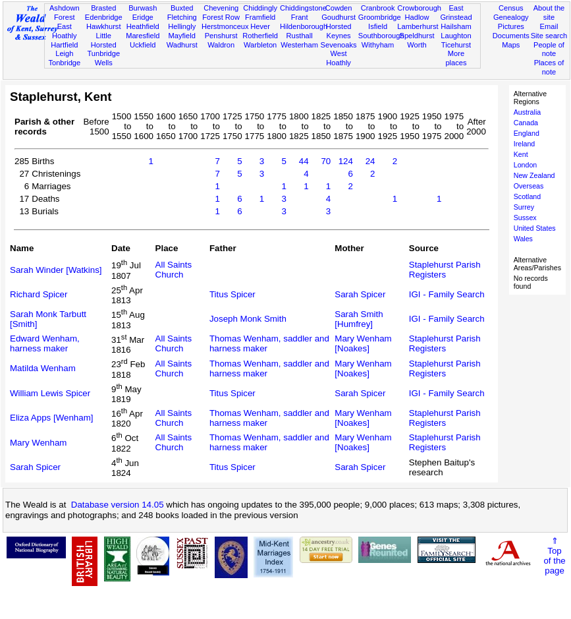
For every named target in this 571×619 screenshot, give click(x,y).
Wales (523, 239)
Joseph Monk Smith (247, 319)
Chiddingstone (303, 8)
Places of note (549, 67)
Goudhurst (338, 17)
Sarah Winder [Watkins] (56, 270)
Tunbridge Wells (103, 58)
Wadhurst (182, 45)
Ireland (524, 144)
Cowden (338, 8)
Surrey (524, 207)
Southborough (381, 36)
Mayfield (182, 36)
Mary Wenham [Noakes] (363, 343)
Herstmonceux (225, 26)
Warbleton (260, 45)
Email (549, 26)
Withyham (378, 45)
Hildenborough (303, 26)
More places (455, 58)
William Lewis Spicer (50, 393)
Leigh (64, 53)
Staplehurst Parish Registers (445, 270)
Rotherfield (260, 36)
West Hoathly (338, 58)
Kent (521, 154)
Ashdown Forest (64, 12)
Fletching (182, 17)
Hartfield (64, 45)
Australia (527, 112)
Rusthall (299, 36)
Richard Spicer (38, 294)
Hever (260, 26)
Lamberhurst (417, 26)
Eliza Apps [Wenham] (51, 418)
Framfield (260, 17)
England (526, 133)
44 (304, 161)
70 (326, 161)
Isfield (377, 26)
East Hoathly (64, 31)
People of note (548, 49)
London (525, 165)
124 (346, 161)
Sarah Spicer (360, 294)
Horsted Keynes (339, 31)
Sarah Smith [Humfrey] (359, 319)
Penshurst (221, 36)
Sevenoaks (339, 45)
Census (511, 8)
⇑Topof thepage (554, 555)
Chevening (221, 8)
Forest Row (221, 17)
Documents (511, 36)
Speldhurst (416, 36)
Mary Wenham (38, 443)
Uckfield (143, 45)
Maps (511, 45)
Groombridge (379, 17)
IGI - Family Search (447, 294)
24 (370, 161)
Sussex (525, 217)
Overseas (529, 186)
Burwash (142, 8)
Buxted (182, 8)
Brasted (103, 8)
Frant (299, 17)
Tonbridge (64, 63)
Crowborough (419, 8)
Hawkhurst (103, 26)
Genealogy (511, 17)
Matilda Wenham (43, 368)
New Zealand (534, 175)
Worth (416, 45)
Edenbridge (103, 17)
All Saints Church (173, 270)
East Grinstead (456, 12)
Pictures (511, 26)
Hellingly (182, 26)
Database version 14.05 (117, 505)
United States (535, 228)
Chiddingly (260, 8)
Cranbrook (378, 8)
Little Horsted (104, 40)
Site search (549, 36)
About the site (549, 12)
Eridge (142, 17)
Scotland (527, 196)
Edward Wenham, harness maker (45, 343)
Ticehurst (456, 45)
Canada (526, 123)
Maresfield (142, 36)
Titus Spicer (232, 294)
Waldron (220, 45)
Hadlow (417, 17)
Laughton (456, 36)
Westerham (299, 45)
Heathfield (142, 26)
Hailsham (456, 26)
